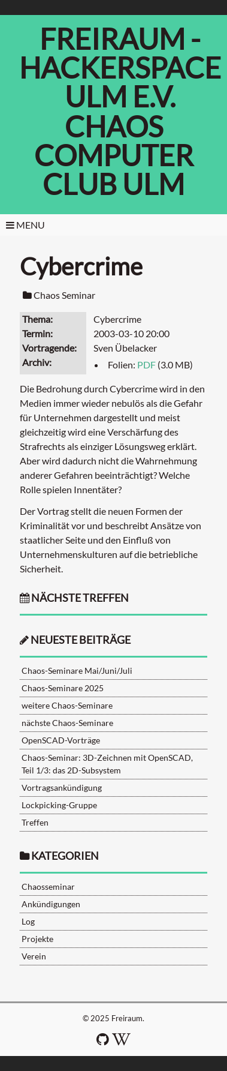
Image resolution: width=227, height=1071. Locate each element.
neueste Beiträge (81, 640)
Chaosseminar (48, 886)
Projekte (37, 939)
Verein (34, 956)
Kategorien (65, 856)
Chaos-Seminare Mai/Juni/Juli (77, 670)
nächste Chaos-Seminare (67, 723)
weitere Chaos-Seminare (67, 705)
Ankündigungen (51, 904)
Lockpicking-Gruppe (59, 805)
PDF (146, 364)
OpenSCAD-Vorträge (61, 740)
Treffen (35, 822)
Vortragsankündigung (62, 787)
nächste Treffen (74, 598)
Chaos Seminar (64, 295)
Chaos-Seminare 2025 (63, 688)
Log (28, 921)
